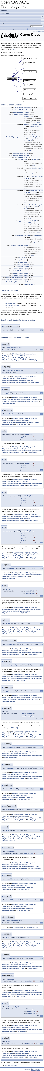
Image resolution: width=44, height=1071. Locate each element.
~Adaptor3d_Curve (29, 284)
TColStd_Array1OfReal (35, 124)
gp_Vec (28, 178)
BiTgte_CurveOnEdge (8, 360)
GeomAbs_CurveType (17, 245)
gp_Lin (21, 257)
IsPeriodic (26, 155)
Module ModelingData (21, 29)
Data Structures (22, 20)
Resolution (27, 235)
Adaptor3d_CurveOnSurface (12, 305)
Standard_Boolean (18, 153)
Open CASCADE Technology (7, 29)
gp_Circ (21, 260)
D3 (24, 205)
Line (25, 257)
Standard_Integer (18, 114)
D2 (24, 190)
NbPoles (26, 273)
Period (25, 157)
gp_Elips (20, 262)
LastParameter (28, 110)
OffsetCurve (27, 282)
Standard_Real (19, 107)
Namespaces (22, 17)
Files (22, 23)
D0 (24, 168)
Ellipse (25, 262)
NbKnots (26, 275)
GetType (26, 245)
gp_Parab (20, 266)
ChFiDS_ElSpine (34, 360)
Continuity (26, 112)
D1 (24, 176)
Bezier (25, 277)
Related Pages (5, 13)
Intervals (26, 124)
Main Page (4, 10)
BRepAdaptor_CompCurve (25, 358)
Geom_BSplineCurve (16, 279)
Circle (25, 260)
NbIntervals (27, 114)
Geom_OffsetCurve (16, 282)
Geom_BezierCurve (16, 277)
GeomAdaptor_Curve (10, 303)
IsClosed (26, 153)
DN (24, 221)
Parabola (26, 266)
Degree (26, 268)
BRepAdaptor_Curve (18, 354)
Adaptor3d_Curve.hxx (11, 1065)
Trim (25, 137)
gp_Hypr (20, 264)
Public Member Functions (38, 31)
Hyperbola (26, 264)
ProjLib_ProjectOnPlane (8, 356)
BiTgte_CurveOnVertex (20, 360)
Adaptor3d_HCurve (16, 137)
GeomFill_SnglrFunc (32, 452)
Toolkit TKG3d (32, 29)
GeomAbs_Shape (18, 112)
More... (15, 49)
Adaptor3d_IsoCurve (21, 356)
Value (25, 159)
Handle (8, 137)
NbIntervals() (14, 728)
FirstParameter (28, 107)
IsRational (26, 271)
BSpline (26, 279)
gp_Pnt (21, 159)
